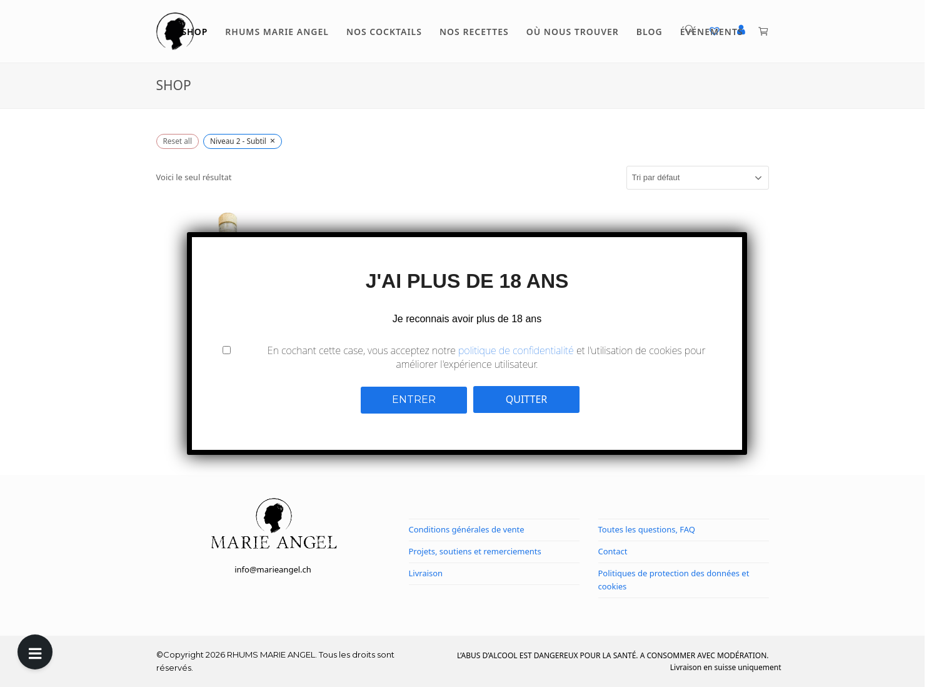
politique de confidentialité (516, 350)
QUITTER (527, 399)
